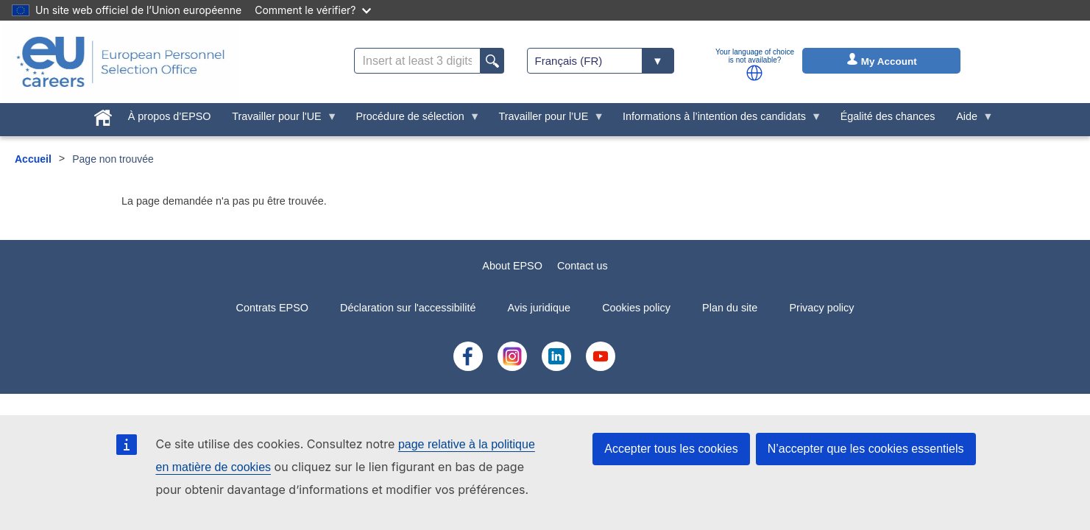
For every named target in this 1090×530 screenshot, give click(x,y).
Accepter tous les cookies (670, 448)
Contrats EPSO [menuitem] (272, 308)
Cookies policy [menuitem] (636, 308)
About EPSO (512, 266)
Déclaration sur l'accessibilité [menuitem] (407, 308)
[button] (754, 73)
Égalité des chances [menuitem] (887, 116)
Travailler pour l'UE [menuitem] (279, 120)
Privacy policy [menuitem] (821, 308)
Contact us (582, 266)
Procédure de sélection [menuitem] (412, 120)
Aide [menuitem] (970, 120)
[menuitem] (103, 115)
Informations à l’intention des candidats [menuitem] (717, 120)
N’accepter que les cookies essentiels (866, 448)
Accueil (33, 159)
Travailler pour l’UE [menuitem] (546, 120)
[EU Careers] (120, 62)
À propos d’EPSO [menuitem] (169, 116)
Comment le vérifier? (312, 10)
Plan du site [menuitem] (729, 308)
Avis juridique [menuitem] (539, 308)
